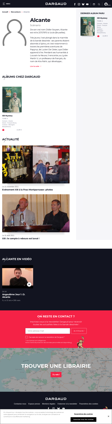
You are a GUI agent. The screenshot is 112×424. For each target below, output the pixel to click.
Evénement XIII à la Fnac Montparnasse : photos (27, 189)
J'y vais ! (56, 375)
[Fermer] (108, 417)
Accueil (5, 12)
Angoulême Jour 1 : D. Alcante (13, 295)
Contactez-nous (20, 404)
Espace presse (34, 404)
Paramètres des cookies (88, 404)
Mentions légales (48, 404)
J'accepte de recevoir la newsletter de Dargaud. (46, 337)
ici (71, 342)
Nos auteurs (16, 12)
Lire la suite (34, 66)
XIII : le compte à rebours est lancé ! (20, 238)
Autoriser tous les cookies (83, 421)
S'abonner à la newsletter (67, 404)
